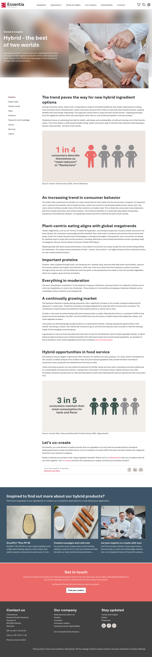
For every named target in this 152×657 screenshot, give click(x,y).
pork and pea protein (104, 340)
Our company (91, 5)
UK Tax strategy (82, 649)
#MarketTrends (49, 471)
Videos (11, 134)
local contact (20, 640)
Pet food (11, 130)
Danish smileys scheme (100, 649)
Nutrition (12, 116)
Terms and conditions (55, 649)
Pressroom (106, 620)
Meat (10, 111)
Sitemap (142, 649)
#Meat (57, 471)
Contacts (121, 5)
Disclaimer (69, 649)
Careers (57, 617)
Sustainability (107, 5)
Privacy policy (38, 649)
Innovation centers (62, 623)
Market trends (14, 107)
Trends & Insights (73, 5)
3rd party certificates (120, 649)
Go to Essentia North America (66, 632)
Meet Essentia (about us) (64, 614)
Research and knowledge (19, 120)
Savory (11, 125)
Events (104, 617)
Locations (58, 620)
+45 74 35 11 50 (20, 635)
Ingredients (41, 5)
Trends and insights (110, 614)
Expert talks (13, 102)
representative (115, 458)
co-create (67, 461)
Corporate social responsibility (67, 626)
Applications (56, 5)
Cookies (133, 649)
